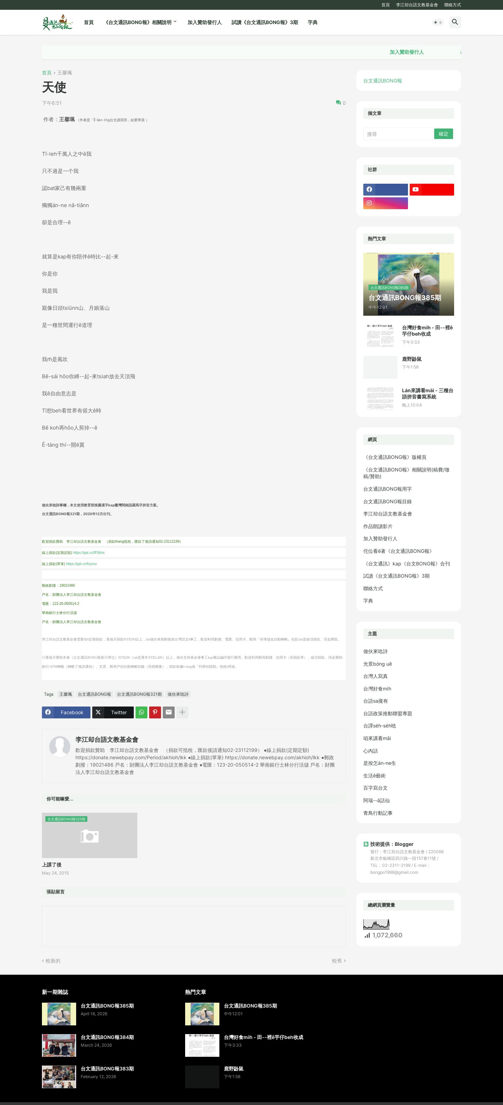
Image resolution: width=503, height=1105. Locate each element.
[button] (438, 22)
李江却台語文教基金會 (417, 4)
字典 (313, 22)
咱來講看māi (377, 738)
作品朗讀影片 (378, 526)
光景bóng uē (377, 664)
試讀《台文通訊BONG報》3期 (265, 22)
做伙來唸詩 (178, 694)
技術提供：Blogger (388, 844)
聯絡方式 (452, 4)
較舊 (337, 961)
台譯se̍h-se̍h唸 (379, 726)
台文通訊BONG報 (94, 694)
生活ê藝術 (374, 775)
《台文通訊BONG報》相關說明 (137, 22)
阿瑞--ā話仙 (376, 800)
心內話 (370, 751)
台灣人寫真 (375, 676)
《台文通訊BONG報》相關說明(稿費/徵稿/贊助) (406, 473)
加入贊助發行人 (205, 22)
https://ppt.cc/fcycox (81, 564)
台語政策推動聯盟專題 (387, 713)
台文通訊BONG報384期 (107, 1037)
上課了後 (51, 865)
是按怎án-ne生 (379, 763)
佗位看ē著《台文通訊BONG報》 (398, 551)
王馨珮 (64, 72)
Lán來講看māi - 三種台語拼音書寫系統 (427, 393)
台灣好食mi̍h (377, 688)
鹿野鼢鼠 (412, 359)
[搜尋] (399, 134)
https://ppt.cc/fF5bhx (88, 553)
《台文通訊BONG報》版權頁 (395, 457)
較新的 (53, 961)
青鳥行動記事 (378, 813)
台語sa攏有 (375, 701)
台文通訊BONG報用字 (387, 489)
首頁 (385, 4)
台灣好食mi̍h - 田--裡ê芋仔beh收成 (427, 330)
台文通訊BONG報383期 (107, 1068)
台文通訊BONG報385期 (107, 1006)
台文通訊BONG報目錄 (387, 501)
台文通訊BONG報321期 (139, 694)
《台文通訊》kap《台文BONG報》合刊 (406, 563)
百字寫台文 (375, 788)
